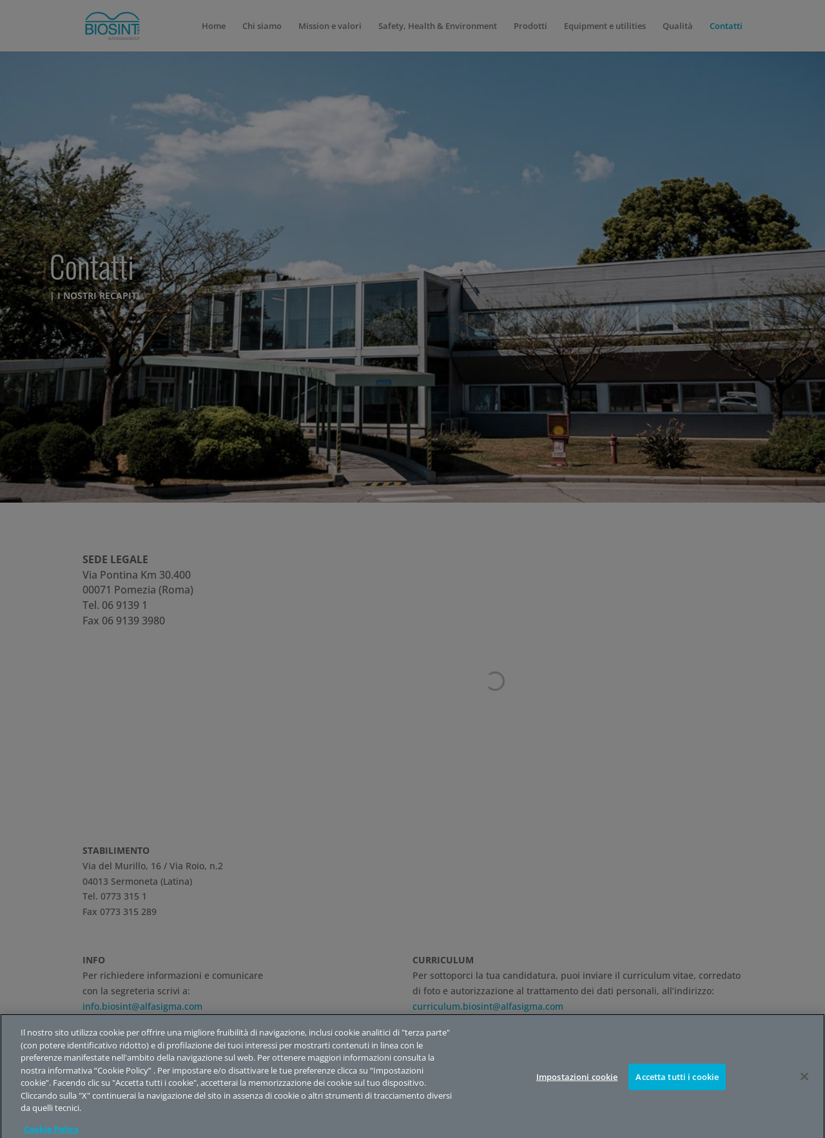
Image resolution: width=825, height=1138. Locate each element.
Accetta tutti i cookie (677, 1092)
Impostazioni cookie (576, 1092)
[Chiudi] (804, 1092)
